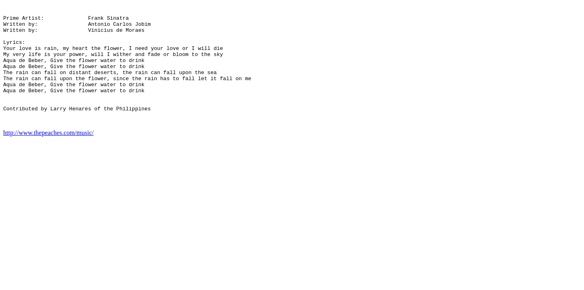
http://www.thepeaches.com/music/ (48, 156)
